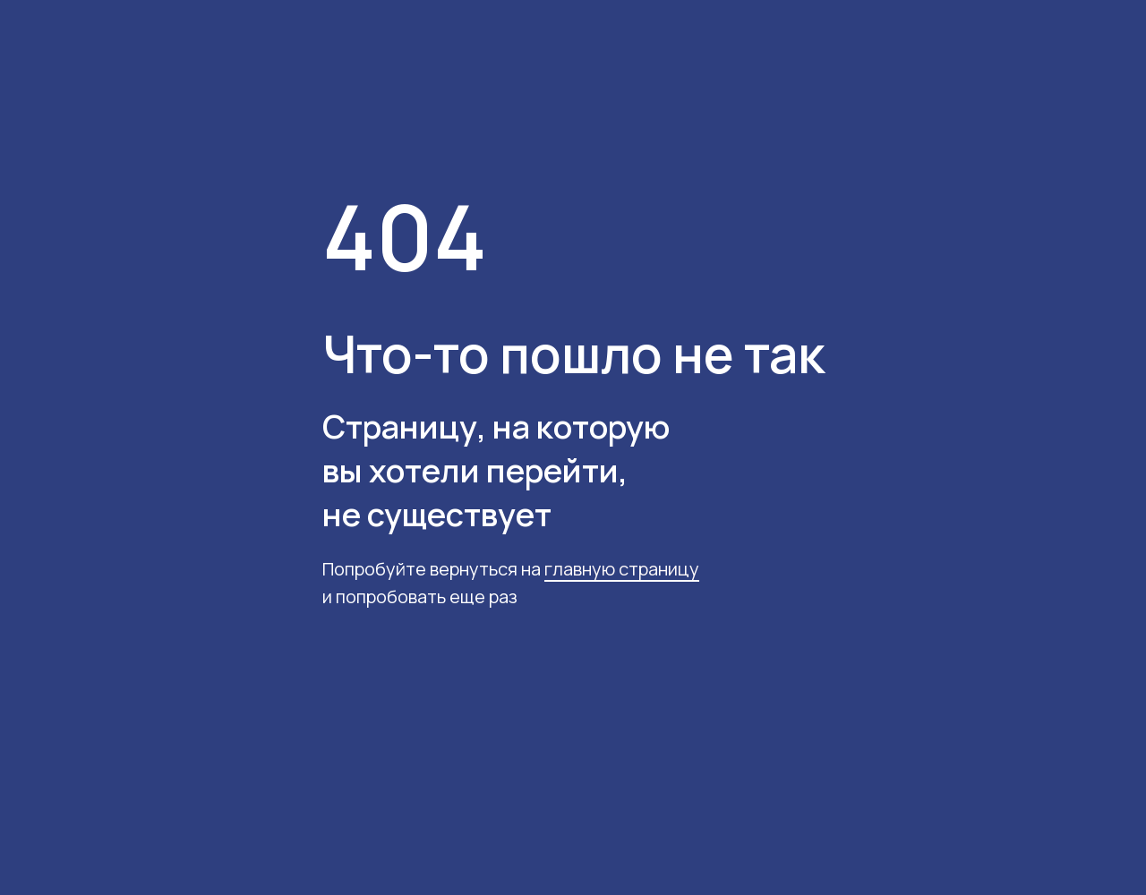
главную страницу (621, 569)
